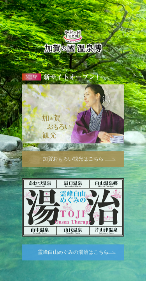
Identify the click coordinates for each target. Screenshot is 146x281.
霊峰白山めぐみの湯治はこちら (73, 253)
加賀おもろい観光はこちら (73, 159)
